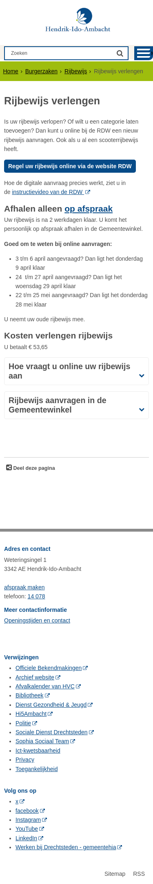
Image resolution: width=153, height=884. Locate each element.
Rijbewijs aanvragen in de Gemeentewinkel (57, 405)
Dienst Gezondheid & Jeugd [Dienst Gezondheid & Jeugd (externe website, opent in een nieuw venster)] (51, 704)
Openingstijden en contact (37, 620)
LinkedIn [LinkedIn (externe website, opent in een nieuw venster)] (26, 838)
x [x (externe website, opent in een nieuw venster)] (17, 801)
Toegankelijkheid (37, 769)
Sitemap (114, 873)
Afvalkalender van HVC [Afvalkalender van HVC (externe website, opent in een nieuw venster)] (45, 686)
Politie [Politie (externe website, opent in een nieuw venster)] (23, 723)
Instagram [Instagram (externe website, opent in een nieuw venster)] (28, 819)
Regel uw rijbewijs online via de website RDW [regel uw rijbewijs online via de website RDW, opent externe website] (70, 166)
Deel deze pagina (33, 468)
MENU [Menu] (152, 53)
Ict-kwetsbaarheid (38, 750)
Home (10, 71)
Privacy (25, 759)
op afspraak (88, 208)
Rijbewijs (75, 71)
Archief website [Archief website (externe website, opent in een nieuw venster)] (35, 677)
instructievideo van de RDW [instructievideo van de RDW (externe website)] (48, 192)
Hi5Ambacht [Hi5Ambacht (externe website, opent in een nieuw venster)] (31, 713)
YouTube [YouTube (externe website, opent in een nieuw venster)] (27, 828)
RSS (139, 873)
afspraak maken (24, 587)
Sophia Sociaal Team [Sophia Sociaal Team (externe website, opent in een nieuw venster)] (42, 741)
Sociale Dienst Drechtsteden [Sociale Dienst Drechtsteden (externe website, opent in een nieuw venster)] (52, 732)
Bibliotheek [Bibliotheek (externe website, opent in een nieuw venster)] (30, 695)
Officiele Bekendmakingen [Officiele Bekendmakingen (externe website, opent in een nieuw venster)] (49, 668)
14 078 (36, 596)
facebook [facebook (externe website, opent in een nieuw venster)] (27, 810)
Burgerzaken (41, 71)
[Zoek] (120, 53)
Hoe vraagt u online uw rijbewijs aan (69, 371)
